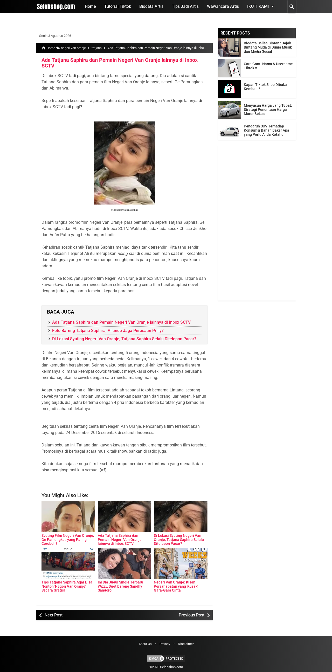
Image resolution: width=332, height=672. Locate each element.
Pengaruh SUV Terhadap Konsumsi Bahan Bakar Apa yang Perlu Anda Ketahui (266, 130)
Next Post (54, 614)
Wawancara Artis (223, 6)
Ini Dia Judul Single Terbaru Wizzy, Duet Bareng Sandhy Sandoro (120, 585)
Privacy (165, 644)
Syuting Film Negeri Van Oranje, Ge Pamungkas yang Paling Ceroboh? (68, 538)
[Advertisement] (257, 223)
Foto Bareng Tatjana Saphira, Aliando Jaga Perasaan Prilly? (108, 330)
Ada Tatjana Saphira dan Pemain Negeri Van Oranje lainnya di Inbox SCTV (120, 63)
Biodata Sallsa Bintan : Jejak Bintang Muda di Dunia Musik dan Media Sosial (268, 47)
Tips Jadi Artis (185, 6)
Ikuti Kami (261, 6)
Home (90, 6)
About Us (145, 644)
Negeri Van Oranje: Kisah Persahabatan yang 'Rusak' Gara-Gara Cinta (176, 585)
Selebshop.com (171, 667)
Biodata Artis (151, 6)
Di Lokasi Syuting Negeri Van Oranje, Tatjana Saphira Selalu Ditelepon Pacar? (124, 338)
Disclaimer (186, 644)
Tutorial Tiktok (117, 6)
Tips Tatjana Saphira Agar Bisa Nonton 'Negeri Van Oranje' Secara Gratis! (67, 585)
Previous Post (191, 614)
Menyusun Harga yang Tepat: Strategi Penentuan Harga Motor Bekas (268, 109)
